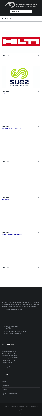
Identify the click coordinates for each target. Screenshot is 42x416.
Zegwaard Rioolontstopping (13, 235)
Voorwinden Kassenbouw (12, 128)
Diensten (4, 381)
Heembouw (6, 270)
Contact (4, 389)
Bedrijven (5, 55)
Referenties (5, 385)
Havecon (5, 199)
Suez (3, 93)
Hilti (3, 58)
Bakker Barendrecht (10, 164)
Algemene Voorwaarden (9, 394)
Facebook (21, 411)
